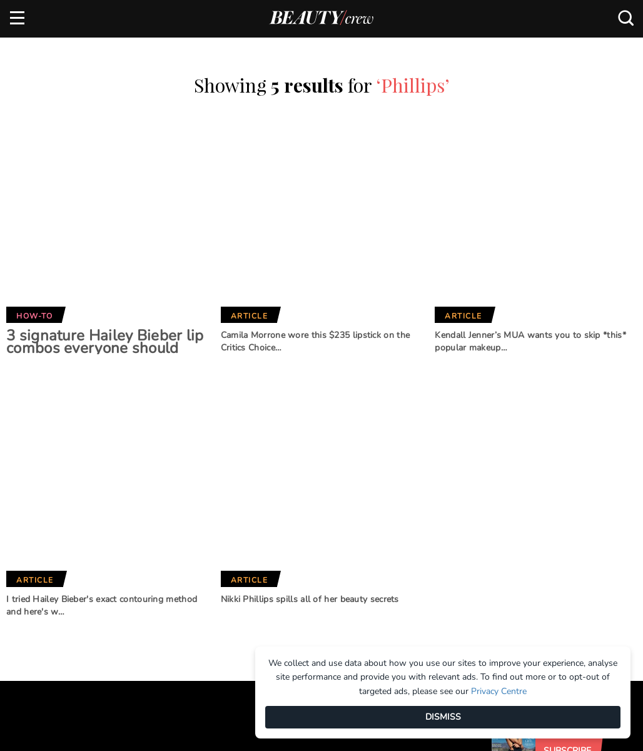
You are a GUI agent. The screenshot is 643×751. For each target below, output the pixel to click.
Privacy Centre (499, 691)
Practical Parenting (329, 592)
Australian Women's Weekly (216, 607)
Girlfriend (193, 540)
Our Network (325, 478)
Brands (193, 478)
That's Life (306, 613)
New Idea (303, 571)
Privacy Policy (41, 602)
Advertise (31, 539)
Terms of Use (37, 581)
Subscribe (567, 456)
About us (29, 519)
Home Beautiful (205, 561)
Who (180, 581)
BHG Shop (304, 551)
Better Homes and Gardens (323, 524)
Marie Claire (197, 519)
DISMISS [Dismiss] (443, 717)
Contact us (34, 560)
